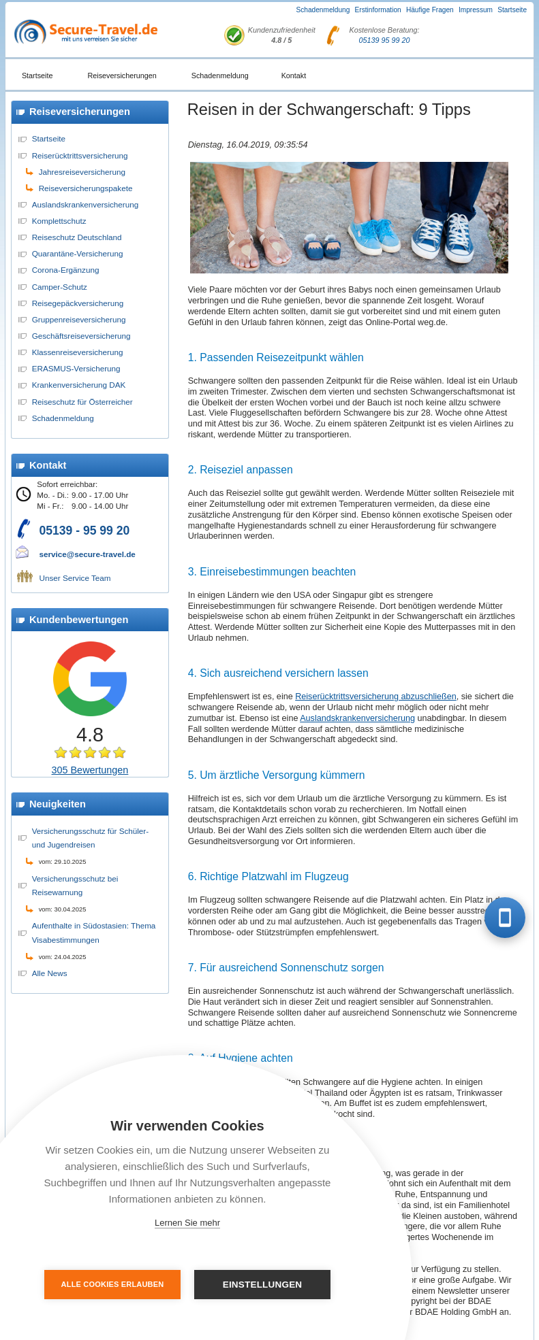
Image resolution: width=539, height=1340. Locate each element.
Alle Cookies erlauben (112, 1284)
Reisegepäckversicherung (77, 303)
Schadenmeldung (323, 10)
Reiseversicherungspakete (86, 188)
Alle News (49, 973)
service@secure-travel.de (88, 554)
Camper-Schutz (59, 286)
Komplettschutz (59, 220)
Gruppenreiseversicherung (79, 319)
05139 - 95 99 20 (85, 530)
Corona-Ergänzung (65, 269)
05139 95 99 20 (384, 40)
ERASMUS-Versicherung (76, 368)
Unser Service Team (75, 577)
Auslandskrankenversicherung (85, 204)
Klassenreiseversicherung (77, 352)
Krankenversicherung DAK (79, 384)
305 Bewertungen (90, 770)
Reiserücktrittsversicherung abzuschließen (376, 696)
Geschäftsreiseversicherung (81, 335)
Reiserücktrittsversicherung (80, 155)
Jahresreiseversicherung (82, 171)
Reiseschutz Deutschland (77, 237)
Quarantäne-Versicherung (77, 253)
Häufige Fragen (430, 10)
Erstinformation (378, 10)
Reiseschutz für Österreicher (82, 401)
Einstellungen (263, 1284)
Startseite (512, 10)
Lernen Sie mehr (187, 1223)
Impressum (476, 10)
